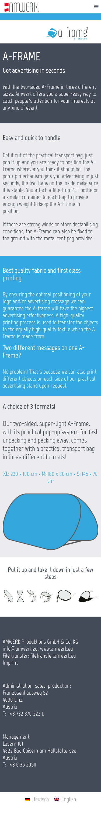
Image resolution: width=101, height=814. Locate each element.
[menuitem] (36, 799)
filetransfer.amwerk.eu (53, 655)
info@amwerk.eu (20, 648)
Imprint (10, 662)
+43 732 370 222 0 (26, 713)
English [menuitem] (68, 799)
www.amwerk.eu (56, 648)
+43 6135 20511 (22, 764)
